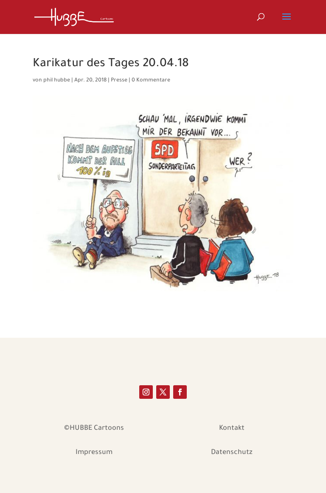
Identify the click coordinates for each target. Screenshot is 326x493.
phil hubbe (56, 81)
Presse (119, 81)
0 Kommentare (151, 81)
